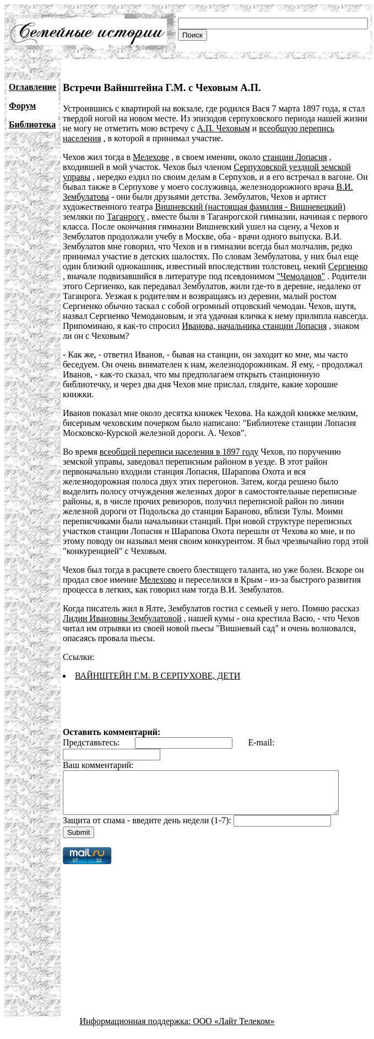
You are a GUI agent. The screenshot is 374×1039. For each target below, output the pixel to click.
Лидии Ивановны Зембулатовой (122, 608)
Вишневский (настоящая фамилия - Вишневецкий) (250, 206)
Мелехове (151, 157)
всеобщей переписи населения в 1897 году (179, 441)
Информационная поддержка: (136, 1019)
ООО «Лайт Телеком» (233, 1019)
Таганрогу (126, 216)
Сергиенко (348, 266)
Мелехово (157, 569)
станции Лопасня (295, 157)
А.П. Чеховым (223, 128)
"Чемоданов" (301, 276)
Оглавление (32, 87)
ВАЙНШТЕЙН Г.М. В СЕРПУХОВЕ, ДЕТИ (157, 665)
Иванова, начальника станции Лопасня (254, 326)
